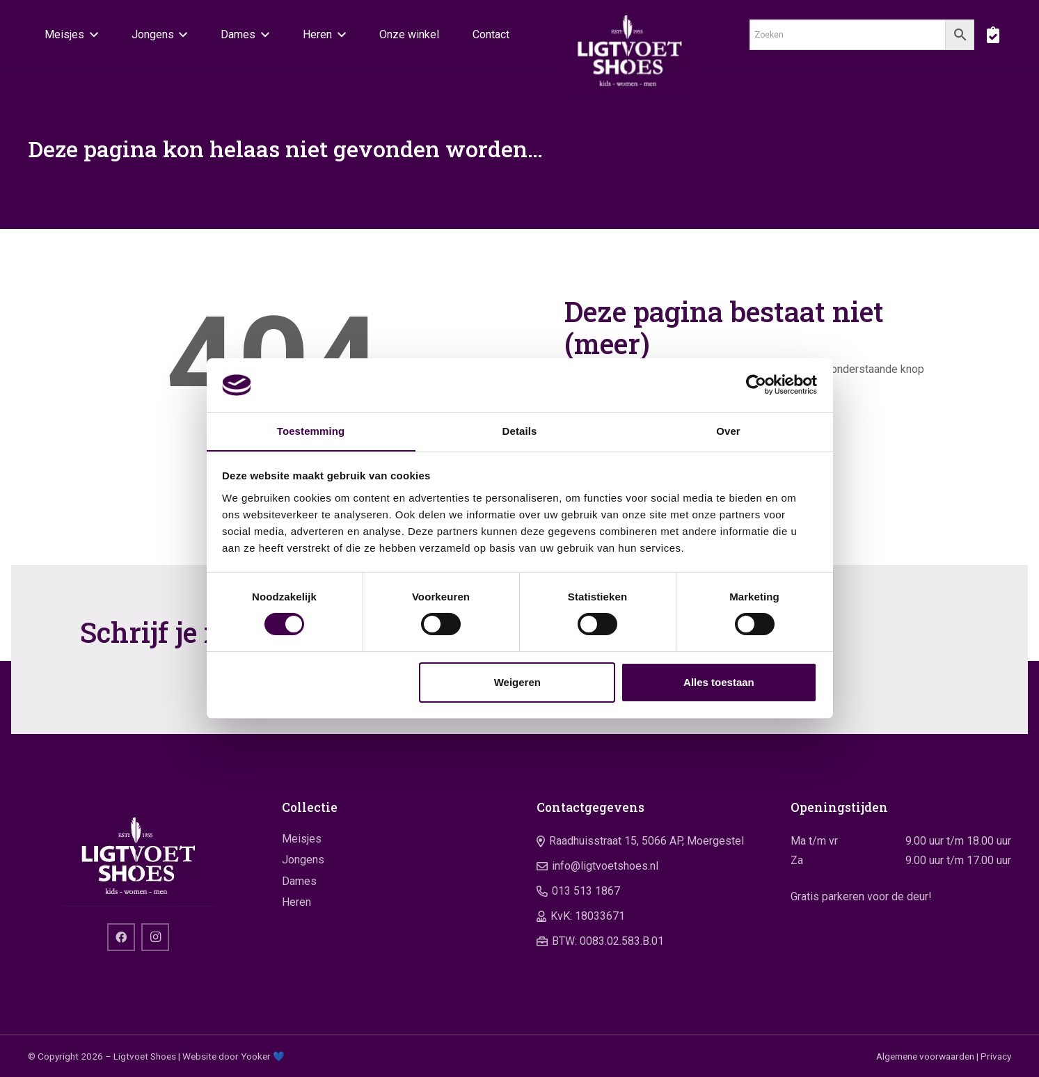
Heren (296, 902)
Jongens (303, 859)
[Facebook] (121, 937)
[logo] (630, 48)
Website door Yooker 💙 (233, 1056)
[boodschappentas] (992, 35)
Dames (299, 881)
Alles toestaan (718, 682)
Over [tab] (728, 430)
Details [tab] (519, 430)
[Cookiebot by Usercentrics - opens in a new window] (756, 384)
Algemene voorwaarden (925, 1056)
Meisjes (302, 838)
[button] (91, 35)
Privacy (996, 1056)
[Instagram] (155, 937)
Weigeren (517, 682)
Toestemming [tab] (311, 430)
